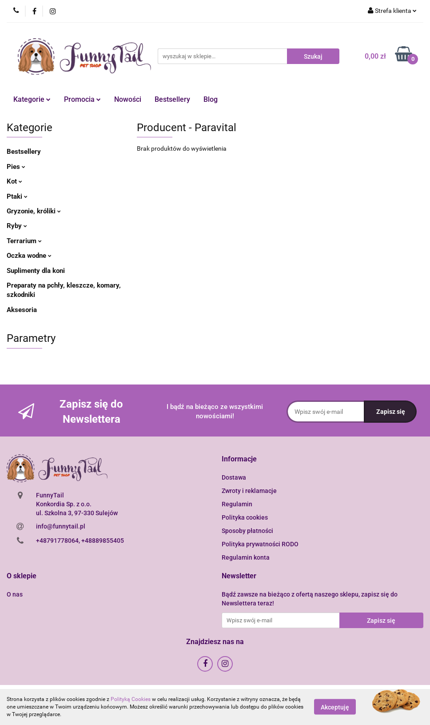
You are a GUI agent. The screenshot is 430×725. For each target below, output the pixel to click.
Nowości (127, 99)
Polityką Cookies (131, 699)
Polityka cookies (245, 517)
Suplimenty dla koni (36, 271)
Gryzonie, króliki (34, 211)
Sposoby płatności (247, 530)
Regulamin (237, 504)
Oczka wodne (29, 256)
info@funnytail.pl (60, 526)
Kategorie (32, 99)
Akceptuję (335, 707)
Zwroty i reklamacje (249, 490)
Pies (16, 167)
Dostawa (234, 477)
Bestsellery (172, 99)
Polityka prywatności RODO (260, 544)
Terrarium (24, 241)
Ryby (17, 226)
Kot (14, 181)
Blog (210, 99)
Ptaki (17, 196)
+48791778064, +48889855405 (80, 540)
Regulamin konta (246, 557)
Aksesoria (22, 310)
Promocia (82, 99)
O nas (15, 594)
